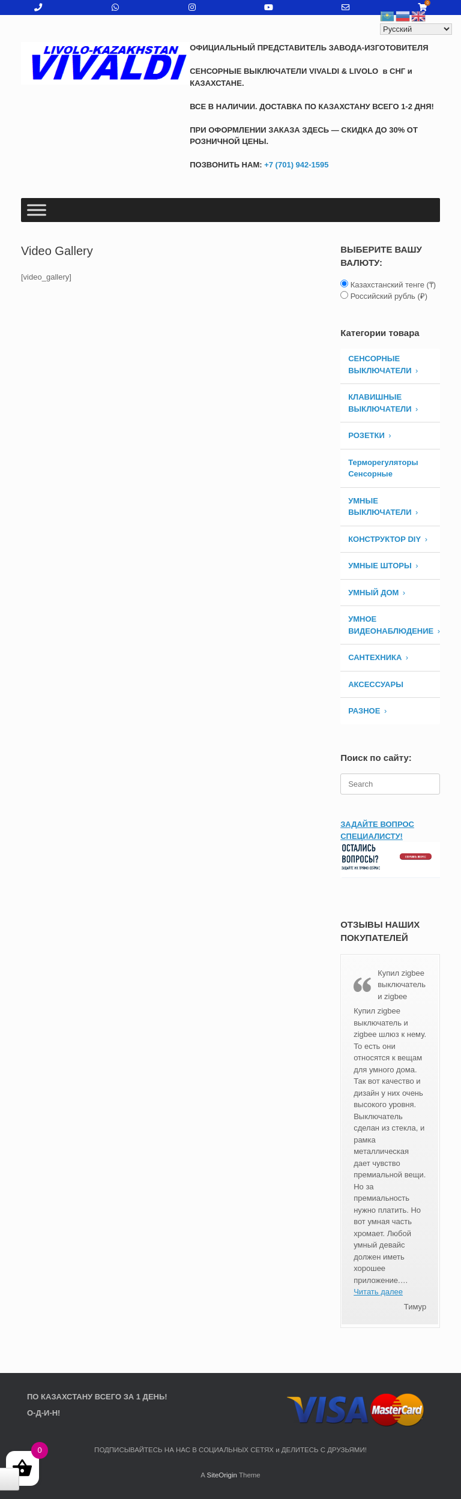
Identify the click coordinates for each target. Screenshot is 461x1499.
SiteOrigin (221, 1475)
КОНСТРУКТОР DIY (384, 539)
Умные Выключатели (379, 506)
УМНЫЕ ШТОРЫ (380, 565)
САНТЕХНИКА (375, 657)
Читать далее (378, 1291)
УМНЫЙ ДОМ (373, 592)
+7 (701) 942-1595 (295, 164)
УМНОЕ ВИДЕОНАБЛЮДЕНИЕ (390, 624)
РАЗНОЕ (364, 710)
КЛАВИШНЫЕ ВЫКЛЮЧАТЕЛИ (379, 402)
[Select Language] (416, 29)
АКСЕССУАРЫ (375, 684)
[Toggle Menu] (36, 209)
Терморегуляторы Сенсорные (383, 468)
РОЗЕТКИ (366, 435)
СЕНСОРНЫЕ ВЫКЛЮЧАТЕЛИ (379, 364)
